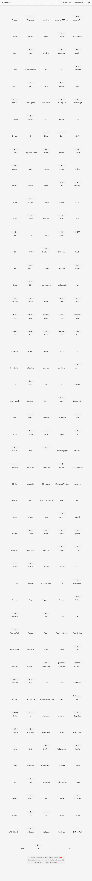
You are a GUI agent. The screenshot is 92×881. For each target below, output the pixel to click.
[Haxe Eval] (14, 313)
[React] (46, 628)
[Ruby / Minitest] (77, 463)
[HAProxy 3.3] (14, 297)
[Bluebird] (46, 48)
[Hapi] (77, 280)
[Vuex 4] (30, 811)
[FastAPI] (46, 214)
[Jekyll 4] (77, 363)
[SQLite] (61, 728)
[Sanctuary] (14, 695)
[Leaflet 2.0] (30, 429)
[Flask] (77, 214)
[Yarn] (22, 844)
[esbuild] (61, 197)
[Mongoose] (77, 479)
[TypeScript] (46, 777)
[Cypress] (14, 131)
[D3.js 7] (46, 131)
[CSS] (77, 115)
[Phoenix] (61, 562)
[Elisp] (46, 181)
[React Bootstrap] (61, 628)
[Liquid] (61, 429)
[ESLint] (77, 197)
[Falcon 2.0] (30, 214)
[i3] (77, 347)
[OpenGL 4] (61, 529)
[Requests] (14, 661)
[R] (77, 612)
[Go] (14, 264)
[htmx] (46, 347)
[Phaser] (46, 562)
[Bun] (46, 65)
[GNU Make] (61, 247)
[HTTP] (61, 347)
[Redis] (46, 645)
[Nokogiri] (30, 512)
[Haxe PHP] (46, 330)
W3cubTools (67, 3)
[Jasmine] (46, 363)
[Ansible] (46, 15)
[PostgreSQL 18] (77, 579)
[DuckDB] (77, 164)
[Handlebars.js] (61, 280)
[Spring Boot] (46, 728)
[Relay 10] (77, 645)
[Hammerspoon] (46, 280)
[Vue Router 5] (77, 794)
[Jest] (14, 380)
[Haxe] (46, 297)
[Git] (14, 247)
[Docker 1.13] (77, 148)
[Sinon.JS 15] (14, 728)
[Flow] (30, 231)
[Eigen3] (14, 181)
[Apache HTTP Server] (61, 15)
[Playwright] (30, 579)
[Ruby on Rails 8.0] (14, 628)
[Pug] (30, 595)
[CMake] (77, 81)
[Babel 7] (61, 32)
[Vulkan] (61, 811)
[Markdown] (30, 463)
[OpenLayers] (14, 545)
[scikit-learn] (61, 711)
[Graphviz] (61, 264)
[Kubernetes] (61, 413)
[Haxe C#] (77, 297)
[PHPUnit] (14, 579)
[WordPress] (61, 827)
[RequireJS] (30, 661)
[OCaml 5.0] (30, 529)
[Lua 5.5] (46, 446)
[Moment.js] (46, 479)
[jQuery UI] (30, 396)
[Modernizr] (30, 479)
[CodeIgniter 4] (61, 98)
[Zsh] (69, 844)
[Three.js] (77, 761)
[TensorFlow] (30, 761)
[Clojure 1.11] (61, 81)
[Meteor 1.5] (61, 463)
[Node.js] (14, 512)
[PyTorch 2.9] (14, 612)
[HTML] (30, 347)
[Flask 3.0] (14, 231)
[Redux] (61, 645)
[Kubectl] (46, 413)
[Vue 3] (46, 811)
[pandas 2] (61, 545)
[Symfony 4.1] (46, 744)
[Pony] (61, 579)
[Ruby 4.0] (30, 678)
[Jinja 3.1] (30, 380)
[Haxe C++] (61, 297)
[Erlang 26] (30, 197)
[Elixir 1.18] (61, 181)
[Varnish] (14, 794)
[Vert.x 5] (30, 794)
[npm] (46, 512)
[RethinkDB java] (46, 661)
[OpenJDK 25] (77, 529)
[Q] (30, 612)
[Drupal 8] (61, 164)
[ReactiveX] (30, 645)
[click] (46, 81)
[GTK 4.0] (30, 280)
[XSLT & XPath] (77, 827)
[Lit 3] (77, 429)
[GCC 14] (61, 231)
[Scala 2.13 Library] (77, 695)
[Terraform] (61, 761)
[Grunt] (14, 280)
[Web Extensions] (14, 827)
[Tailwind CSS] (61, 744)
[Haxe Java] (61, 313)
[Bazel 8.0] (30, 48)
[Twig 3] (30, 777)
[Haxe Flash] (30, 313)
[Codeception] (30, 98)
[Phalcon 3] (30, 562)
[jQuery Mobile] (14, 396)
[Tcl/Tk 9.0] (77, 744)
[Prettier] (14, 595)
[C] (61, 65)
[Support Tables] (30, 65)
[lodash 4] (14, 446)
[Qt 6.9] (46, 612)
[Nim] (61, 496)
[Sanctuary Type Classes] (46, 695)
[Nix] (77, 496)
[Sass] (61, 695)
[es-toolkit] (46, 197)
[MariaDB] (77, 446)
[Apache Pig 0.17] (77, 15)
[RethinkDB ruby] (14, 678)
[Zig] (54, 844)
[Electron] (30, 181)
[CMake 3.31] (14, 98)
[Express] (14, 214)
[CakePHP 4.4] (77, 65)
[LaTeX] (14, 429)
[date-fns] (77, 131)
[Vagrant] (77, 777)
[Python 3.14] (77, 595)
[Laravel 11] (77, 413)
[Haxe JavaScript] (77, 313)
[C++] (46, 115)
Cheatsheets (78, 3)
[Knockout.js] (77, 396)
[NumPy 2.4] (61, 512)
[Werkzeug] (46, 827)
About (88, 3)
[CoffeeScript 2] (77, 98)
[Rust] (46, 678)
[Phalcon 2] (14, 562)
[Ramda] (30, 628)
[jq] (61, 380)
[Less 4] (46, 429)
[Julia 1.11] (61, 396)
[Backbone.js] (77, 32)
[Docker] (61, 148)
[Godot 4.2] (30, 264)
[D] (30, 131)
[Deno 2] (14, 148)
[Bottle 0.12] (77, 48)
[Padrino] (46, 545)
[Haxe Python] (61, 330)
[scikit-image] (46, 711)
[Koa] (14, 413)
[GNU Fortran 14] (46, 247)
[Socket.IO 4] (30, 728)
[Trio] (14, 777)
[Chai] (14, 81)
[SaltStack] (77, 678)
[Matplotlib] (46, 463)
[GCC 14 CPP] (77, 231)
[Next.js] (14, 496)
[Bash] (14, 48)
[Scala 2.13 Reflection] (14, 711)
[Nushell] (77, 512)
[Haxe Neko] (30, 330)
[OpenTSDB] (30, 545)
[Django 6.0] (46, 148)
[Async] (30, 32)
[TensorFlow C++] (46, 761)
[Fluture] (46, 231)
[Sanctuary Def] (30, 695)
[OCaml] (14, 529)
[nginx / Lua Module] (46, 496)
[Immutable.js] (14, 363)
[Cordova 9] (30, 115)
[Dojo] (30, 164)
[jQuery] (77, 380)
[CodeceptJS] (46, 98)
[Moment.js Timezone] (61, 479)
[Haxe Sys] (77, 330)
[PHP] (77, 562)
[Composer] (14, 115)
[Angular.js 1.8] (30, 15)
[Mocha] (14, 479)
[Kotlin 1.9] (30, 413)
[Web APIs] (46, 164)
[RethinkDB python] (77, 661)
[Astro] (14, 32)
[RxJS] (61, 678)
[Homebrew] (14, 347)
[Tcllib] (14, 761)
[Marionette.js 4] (14, 463)
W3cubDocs (6, 3)
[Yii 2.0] (38, 844)
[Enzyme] (14, 197)
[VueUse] (14, 811)
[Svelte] (14, 744)
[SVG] (30, 744)
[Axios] (46, 32)
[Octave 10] (46, 529)
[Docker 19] (14, 164)
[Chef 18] (30, 81)
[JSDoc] (46, 396)
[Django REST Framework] (30, 148)
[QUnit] (61, 612)
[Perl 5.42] (77, 545)
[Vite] (46, 794)
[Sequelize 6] (77, 711)
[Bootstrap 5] (61, 48)
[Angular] (14, 15)
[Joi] (46, 380)
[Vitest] (61, 794)
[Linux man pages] (61, 446)
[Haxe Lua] (14, 330)
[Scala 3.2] (30, 711)
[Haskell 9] (30, 297)
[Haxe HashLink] (46, 313)
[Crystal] (61, 115)
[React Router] (14, 645)
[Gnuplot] (77, 247)
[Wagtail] (77, 811)
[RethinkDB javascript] (61, 661)
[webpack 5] (30, 827)
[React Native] (77, 628)
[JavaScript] (61, 363)
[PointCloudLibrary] (46, 579)
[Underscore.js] (61, 777)
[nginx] (30, 496)
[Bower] (14, 65)
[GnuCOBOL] (30, 247)
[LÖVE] (30, 446)
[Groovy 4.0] (77, 264)
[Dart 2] (61, 131)
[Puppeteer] (46, 595)
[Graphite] (46, 264)
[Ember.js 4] (77, 181)
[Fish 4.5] (61, 214)
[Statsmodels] (77, 728)
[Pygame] (61, 595)
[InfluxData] (30, 363)
